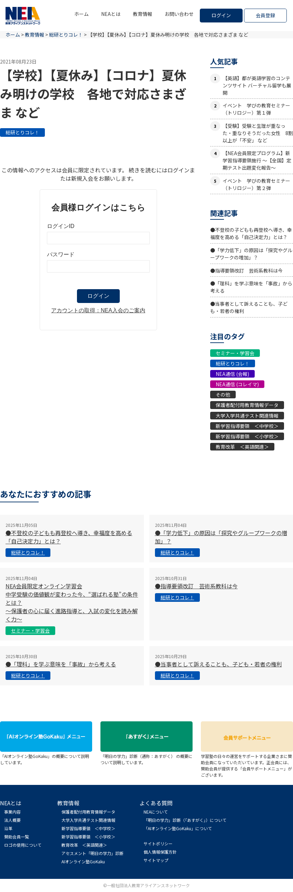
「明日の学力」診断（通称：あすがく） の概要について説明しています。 (146, 756)
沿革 (8, 828)
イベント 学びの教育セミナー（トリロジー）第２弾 (256, 184)
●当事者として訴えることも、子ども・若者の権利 (218, 664)
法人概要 (12, 820)
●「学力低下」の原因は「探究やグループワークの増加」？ (251, 254)
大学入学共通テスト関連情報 (247, 415)
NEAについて (156, 812)
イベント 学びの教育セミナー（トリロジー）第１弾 (256, 109)
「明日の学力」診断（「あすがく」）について (185, 820)
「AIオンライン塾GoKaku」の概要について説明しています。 (46, 756)
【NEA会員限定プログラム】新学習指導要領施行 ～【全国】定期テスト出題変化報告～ (257, 160)
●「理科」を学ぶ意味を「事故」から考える (61, 664)
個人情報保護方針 (160, 852)
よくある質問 (156, 803)
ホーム (81, 13)
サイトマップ (156, 860)
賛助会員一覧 (16, 836)
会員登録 (265, 15)
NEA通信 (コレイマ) (237, 384)
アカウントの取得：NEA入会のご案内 (98, 310)
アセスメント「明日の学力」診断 (92, 853)
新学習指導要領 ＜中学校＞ (247, 426)
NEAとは (110, 13)
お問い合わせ (179, 13)
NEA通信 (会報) (232, 373)
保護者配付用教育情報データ (247, 404)
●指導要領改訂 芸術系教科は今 (246, 270)
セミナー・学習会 (235, 353)
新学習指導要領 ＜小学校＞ (247, 436)
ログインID (61, 226)
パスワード (61, 254)
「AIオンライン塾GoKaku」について (178, 828)
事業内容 (12, 812)
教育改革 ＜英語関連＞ (242, 446)
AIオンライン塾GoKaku (83, 861)
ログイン (221, 15)
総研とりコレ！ (22, 132)
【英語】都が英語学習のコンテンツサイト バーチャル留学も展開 (257, 85)
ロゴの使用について (22, 845)
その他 (223, 394)
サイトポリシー (158, 843)
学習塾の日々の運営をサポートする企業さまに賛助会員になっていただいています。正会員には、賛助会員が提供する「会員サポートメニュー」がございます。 (247, 762)
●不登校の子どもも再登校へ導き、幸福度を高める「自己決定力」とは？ (251, 233)
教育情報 (142, 13)
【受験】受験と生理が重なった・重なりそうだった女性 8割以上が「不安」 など (258, 133)
